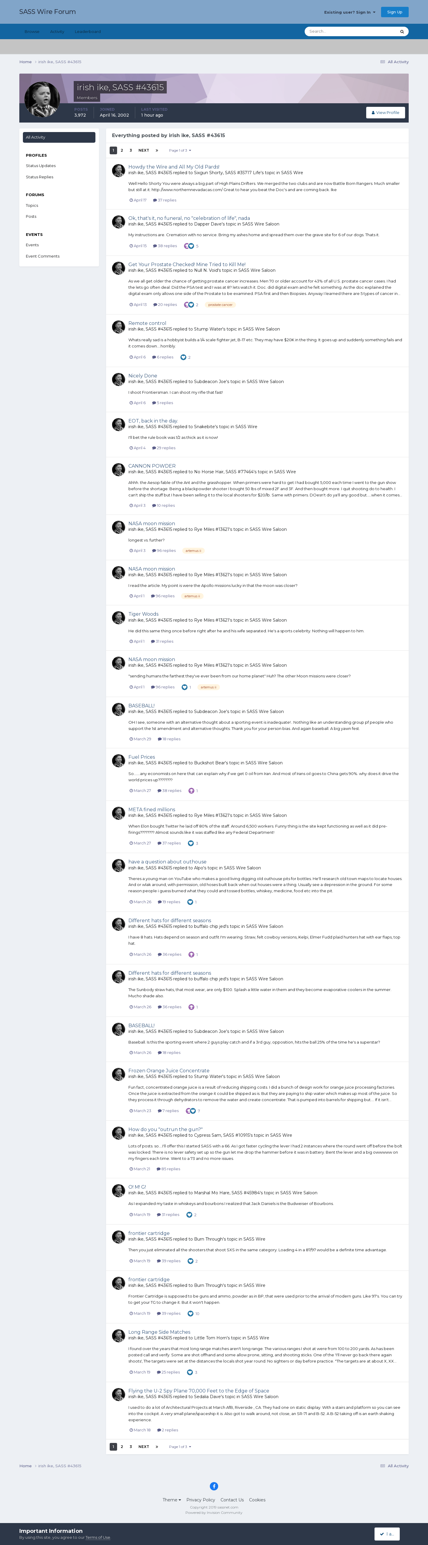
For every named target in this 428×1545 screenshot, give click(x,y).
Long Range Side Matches (159, 1332)
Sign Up (394, 11)
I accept (390, 1534)
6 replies (162, 357)
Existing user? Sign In (349, 12)
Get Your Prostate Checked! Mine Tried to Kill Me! (187, 264)
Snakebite (204, 426)
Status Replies (39, 176)
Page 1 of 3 (180, 150)
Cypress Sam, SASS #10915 (222, 1135)
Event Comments (42, 256)
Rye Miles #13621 (211, 529)
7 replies (168, 1110)
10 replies (163, 505)
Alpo (198, 868)
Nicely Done (142, 376)
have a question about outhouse (167, 862)
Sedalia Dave (207, 1396)
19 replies (169, 901)
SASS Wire (292, 172)
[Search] (331, 31)
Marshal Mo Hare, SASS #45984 (227, 1192)
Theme (172, 1500)
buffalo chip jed (210, 926)
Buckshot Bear (209, 763)
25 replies (168, 1372)
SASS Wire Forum (47, 12)
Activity (57, 31)
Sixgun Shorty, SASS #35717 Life (227, 172)
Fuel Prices (141, 757)
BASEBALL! (141, 706)
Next (144, 150)
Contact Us (232, 1500)
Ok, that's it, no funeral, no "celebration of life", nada (189, 218)
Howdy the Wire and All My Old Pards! (173, 167)
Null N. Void (206, 270)
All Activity (35, 137)
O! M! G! (137, 1187)
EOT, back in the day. (153, 421)
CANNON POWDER (152, 466)
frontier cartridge (149, 1233)
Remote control (147, 323)
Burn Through (208, 1239)
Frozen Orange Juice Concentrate (169, 1071)
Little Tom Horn (210, 1338)
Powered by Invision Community (214, 1512)
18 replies (169, 738)
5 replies (162, 402)
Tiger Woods (143, 614)
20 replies (165, 304)
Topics (32, 205)
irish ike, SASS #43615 (150, 172)
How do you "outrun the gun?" (165, 1129)
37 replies (164, 200)
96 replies (164, 550)
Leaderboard (88, 31)
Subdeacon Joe (210, 381)
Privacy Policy (200, 1500)
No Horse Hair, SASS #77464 (224, 471)
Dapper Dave (208, 224)
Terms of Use (98, 1537)
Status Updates (41, 165)
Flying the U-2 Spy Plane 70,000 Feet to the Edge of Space (198, 1391)
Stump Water (208, 329)
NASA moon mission (151, 523)
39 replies (168, 1260)
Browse (32, 31)
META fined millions (151, 809)
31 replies (162, 641)
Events (32, 244)
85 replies (168, 1168)
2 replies (167, 1430)
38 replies (165, 245)
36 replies (169, 954)
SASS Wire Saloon (260, 224)
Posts (31, 216)
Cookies (257, 1500)
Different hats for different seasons (169, 920)
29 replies (163, 447)
